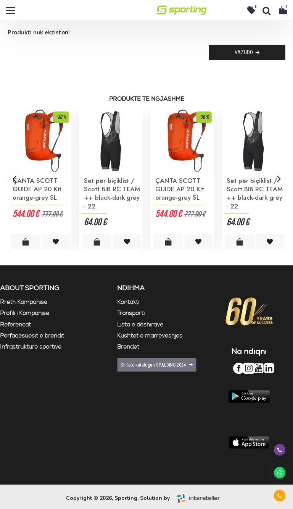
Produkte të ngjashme (146, 99)
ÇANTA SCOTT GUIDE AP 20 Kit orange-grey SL (37, 189)
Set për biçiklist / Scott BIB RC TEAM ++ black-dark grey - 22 (112, 193)
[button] (14, 178)
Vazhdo (244, 52)
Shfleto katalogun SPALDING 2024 (153, 365)
